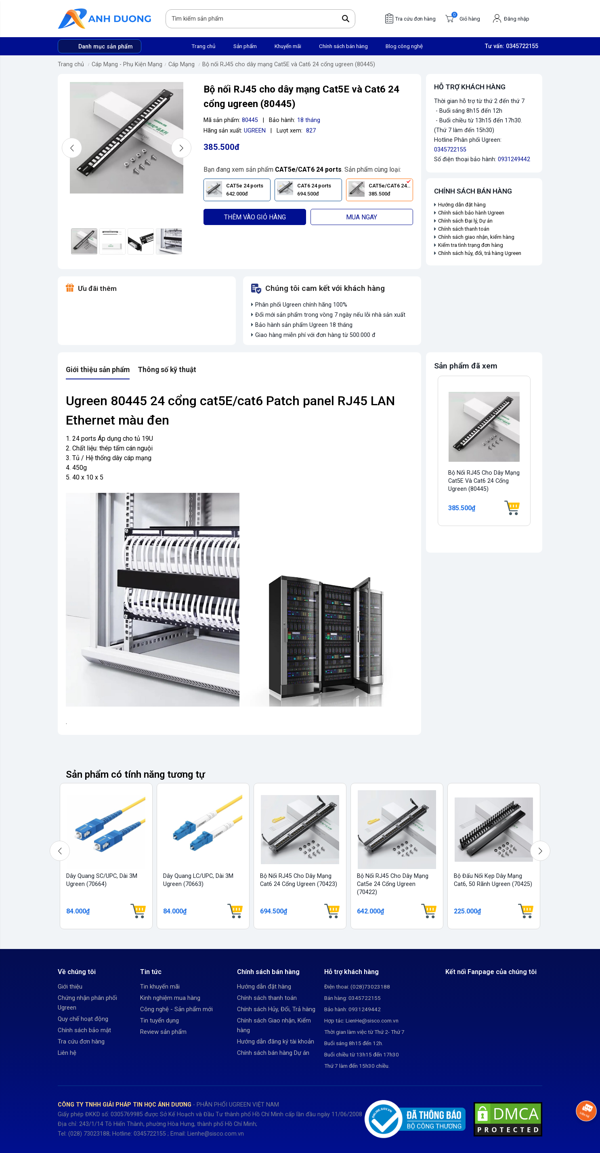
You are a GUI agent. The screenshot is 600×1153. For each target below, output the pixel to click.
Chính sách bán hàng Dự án (273, 1052)
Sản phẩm (245, 46)
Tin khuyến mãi (160, 986)
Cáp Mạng (181, 64)
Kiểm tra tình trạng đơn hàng (470, 245)
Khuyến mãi (288, 46)
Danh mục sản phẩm (105, 46)
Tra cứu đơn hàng (81, 1041)
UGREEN (255, 130)
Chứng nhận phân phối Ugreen (87, 1002)
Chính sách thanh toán (463, 229)
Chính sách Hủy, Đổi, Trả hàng (276, 1009)
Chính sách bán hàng (343, 46)
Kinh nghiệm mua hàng (170, 998)
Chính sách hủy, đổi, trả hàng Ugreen (479, 253)
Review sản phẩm (163, 1031)
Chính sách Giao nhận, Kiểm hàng (274, 1025)
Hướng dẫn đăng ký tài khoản (275, 1041)
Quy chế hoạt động (83, 1019)
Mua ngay (361, 217)
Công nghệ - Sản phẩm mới (176, 1009)
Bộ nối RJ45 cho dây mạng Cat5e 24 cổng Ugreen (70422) (392, 884)
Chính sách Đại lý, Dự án (465, 221)
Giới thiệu (70, 986)
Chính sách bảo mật (84, 1030)
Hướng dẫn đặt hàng (462, 205)
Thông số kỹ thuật (167, 370)
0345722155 (522, 46)
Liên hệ (67, 1052)
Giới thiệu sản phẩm (98, 370)
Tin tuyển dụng (159, 1020)
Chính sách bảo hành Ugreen (471, 213)
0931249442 (514, 159)
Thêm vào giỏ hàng (255, 217)
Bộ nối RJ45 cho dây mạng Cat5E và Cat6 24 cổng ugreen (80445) (288, 64)
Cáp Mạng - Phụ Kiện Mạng (127, 64)
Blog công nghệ (404, 46)
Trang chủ (203, 46)
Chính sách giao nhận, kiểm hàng (476, 237)
